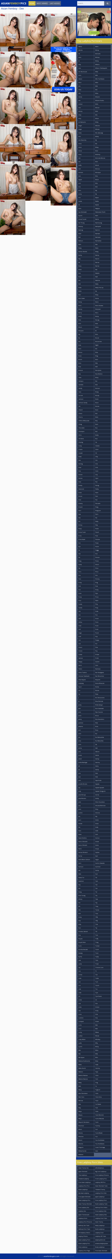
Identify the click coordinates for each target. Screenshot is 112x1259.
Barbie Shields (82, 251)
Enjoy (80, 528)
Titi (96, 931)
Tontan (97, 946)
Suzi (96, 874)
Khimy (80, 899)
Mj (96, 140)
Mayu (80, 1118)
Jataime (80, 726)
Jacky (79, 705)
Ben (79, 295)
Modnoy (97, 154)
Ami (79, 107)
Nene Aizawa (99, 305)
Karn (79, 863)
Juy (79, 816)
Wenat (97, 1036)
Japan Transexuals (83, 1214)
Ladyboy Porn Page (84, 1250)
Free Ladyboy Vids (100, 1211)
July (79, 805)
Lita (79, 1010)
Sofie (96, 831)
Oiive (96, 449)
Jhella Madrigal (82, 762)
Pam (96, 496)
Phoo (96, 572)
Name (97, 219)
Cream (80, 449)
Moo (96, 176)
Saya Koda (98, 780)
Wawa (97, 1032)
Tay (96, 903)
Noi (96, 381)
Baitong (80, 230)
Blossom (80, 331)
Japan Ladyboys (99, 1197)
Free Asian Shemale (101, 1250)
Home (32, 3)
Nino (96, 359)
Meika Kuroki (82, 1151)
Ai (79, 61)
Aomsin (80, 172)
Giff (79, 618)
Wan (96, 1028)
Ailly (79, 64)
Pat (96, 518)
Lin (79, 996)
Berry (80, 313)
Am (79, 100)
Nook (96, 399)
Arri (79, 197)
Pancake (97, 503)
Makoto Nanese (83, 1079)
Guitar (80, 654)
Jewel (80, 759)
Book (79, 356)
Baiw (79, 233)
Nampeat (98, 226)
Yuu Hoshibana (99, 1144)
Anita (79, 133)
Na (96, 194)
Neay (96, 295)
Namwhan (98, 241)
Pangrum (98, 510)
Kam (79, 831)
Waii (96, 1025)
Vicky (96, 1010)
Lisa (79, 1003)
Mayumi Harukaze (83, 1122)
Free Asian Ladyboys (84, 1182)
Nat (96, 269)
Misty (96, 122)
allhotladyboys (99, 1168)
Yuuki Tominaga (100, 1147)
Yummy (97, 1126)
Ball (79, 237)
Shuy (96, 809)
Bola (79, 345)
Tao (96, 888)
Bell (79, 284)
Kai (79, 827)
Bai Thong (81, 223)
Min (96, 89)
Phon (96, 568)
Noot (96, 410)
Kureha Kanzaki (83, 949)
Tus (96, 989)
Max (79, 1104)
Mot (96, 187)
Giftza (80, 622)
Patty (96, 521)
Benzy (80, 309)
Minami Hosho (99, 100)
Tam (96, 881)
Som (96, 834)
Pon (96, 615)
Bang (79, 248)
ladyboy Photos (83, 1236)
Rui (96, 733)
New (96, 323)
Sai (96, 744)
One (96, 464)
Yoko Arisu (98, 1097)
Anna (79, 143)
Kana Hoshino (82, 838)
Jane (79, 712)
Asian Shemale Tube (101, 1186)
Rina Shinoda (99, 701)
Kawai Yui (81, 877)
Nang (96, 251)
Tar (96, 892)
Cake (79, 377)
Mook (97, 179)
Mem (96, 46)
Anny (79, 154)
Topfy (97, 956)
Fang (79, 561)
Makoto (80, 1072)
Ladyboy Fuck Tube (101, 1218)
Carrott (80, 395)
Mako (80, 1064)
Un (96, 1000)
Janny (80, 719)
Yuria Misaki (98, 1133)
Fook (79, 593)
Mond (97, 165)
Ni (96, 331)
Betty (80, 316)
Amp (79, 115)
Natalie (97, 273)
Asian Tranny (99, 1222)
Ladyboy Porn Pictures (85, 1222)
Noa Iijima (98, 370)
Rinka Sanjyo (99, 705)
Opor (96, 478)
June (79, 809)
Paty (96, 525)
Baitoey (80, 226)
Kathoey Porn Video (101, 1207)
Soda (96, 827)
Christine (81, 438)
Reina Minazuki (99, 683)
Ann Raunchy (82, 140)
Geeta (80, 608)
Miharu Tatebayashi (101, 68)
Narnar (97, 262)
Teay (96, 906)
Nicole (97, 338)
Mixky (97, 136)
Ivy (79, 694)
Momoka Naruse (100, 158)
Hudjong (80, 683)
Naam (97, 197)
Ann (79, 136)
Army (80, 194)
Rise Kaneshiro (99, 719)
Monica (97, 169)
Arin (79, 183)
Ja (78, 701)
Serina (97, 795)
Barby (80, 255)
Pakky (97, 489)
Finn (79, 579)
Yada (96, 1064)
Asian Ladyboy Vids (101, 1214)
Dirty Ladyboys (82, 1247)
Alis (79, 86)
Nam (96, 215)
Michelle (97, 54)
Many (80, 1090)
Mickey (97, 57)
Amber (80, 104)
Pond (96, 618)
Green (80, 651)
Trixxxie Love (99, 967)
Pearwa (97, 539)
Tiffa (96, 917)
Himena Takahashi (83, 676)
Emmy (80, 525)
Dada (79, 456)
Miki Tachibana (99, 79)
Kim (79, 913)
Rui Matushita (99, 741)
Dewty (80, 485)
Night (96, 345)
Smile (97, 820)
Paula (97, 528)
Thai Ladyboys (82, 1175)
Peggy (97, 550)
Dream (80, 507)
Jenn (79, 744)
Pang (96, 507)
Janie (79, 715)
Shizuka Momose (100, 805)
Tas (96, 895)
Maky (80, 1082)
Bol (79, 341)
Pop (96, 636)
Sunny (97, 870)
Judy (79, 791)
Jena (79, 741)
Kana (79, 834)
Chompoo (81, 431)
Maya (80, 1111)
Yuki (96, 1108)
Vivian (97, 1021)
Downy (80, 503)
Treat (97, 964)
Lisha (79, 1007)
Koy (79, 935)
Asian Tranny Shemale (85, 1204)
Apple (80, 179)
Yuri (96, 1129)
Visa (96, 1018)
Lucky (80, 1032)
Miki (96, 75)
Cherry (80, 417)
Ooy (96, 474)
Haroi (80, 665)
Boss (79, 363)
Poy (96, 651)
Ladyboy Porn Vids (100, 1193)
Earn (79, 510)
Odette (97, 446)
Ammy (80, 111)
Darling (80, 464)
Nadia (97, 201)
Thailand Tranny (100, 1189)
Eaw (79, 514)
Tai (96, 877)
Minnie (97, 107)
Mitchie (97, 125)
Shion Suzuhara (100, 802)
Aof (79, 161)
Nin (96, 349)
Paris (96, 514)
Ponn (96, 622)
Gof (79, 629)
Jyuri (79, 820)
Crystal (80, 453)
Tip (96, 928)
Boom (80, 359)
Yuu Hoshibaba (99, 1140)
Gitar (79, 626)
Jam (79, 708)
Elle (79, 518)
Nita (96, 363)
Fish (79, 586)
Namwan (98, 237)
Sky (96, 816)
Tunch (97, 985)
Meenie (80, 1144)
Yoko (96, 1093)
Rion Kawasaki (99, 708)
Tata (96, 899)
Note (96, 417)
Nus (96, 428)
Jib (79, 766)
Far (79, 568)
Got (79, 644)
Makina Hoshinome (84, 1061)
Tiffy (96, 921)
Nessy (97, 316)
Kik (79, 906)
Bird (79, 323)
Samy (97, 766)
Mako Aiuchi (82, 1068)
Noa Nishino (98, 374)
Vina (96, 1014)
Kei (79, 888)
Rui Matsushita (99, 737)
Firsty (80, 582)
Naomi (97, 259)
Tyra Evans (98, 996)
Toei (96, 935)
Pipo (96, 593)
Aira (79, 68)
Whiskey (97, 1039)
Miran (97, 118)
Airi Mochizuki (82, 72)
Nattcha (97, 280)
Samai (97, 755)
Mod (96, 151)
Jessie (80, 755)
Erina (79, 536)
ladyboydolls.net (100, 1240)
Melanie (80, 1154)
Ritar (96, 723)
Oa (96, 442)
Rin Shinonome (99, 697)
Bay (79, 259)
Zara (96, 1151)
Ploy (96, 604)
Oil (96, 453)
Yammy (97, 1068)
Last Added (55, 3)
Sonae (97, 841)
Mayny (80, 1115)
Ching (80, 424)
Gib (79, 611)
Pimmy (97, 579)
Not (96, 413)
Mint (96, 111)
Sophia (97, 852)
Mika (96, 72)
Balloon (80, 241)
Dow (79, 500)
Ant (79, 158)
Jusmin (80, 813)
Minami (97, 97)
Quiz (96, 665)
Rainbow (97, 669)
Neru (96, 313)
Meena (80, 1133)
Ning (96, 356)
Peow (97, 561)
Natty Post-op (99, 287)
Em (79, 521)
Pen (96, 554)
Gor (79, 640)
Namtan (97, 233)
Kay (79, 885)
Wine (96, 1050)
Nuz (96, 438)
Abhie (80, 46)
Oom (96, 471)
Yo (96, 1086)
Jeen (79, 733)
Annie (80, 151)
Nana (96, 248)
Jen (79, 737)
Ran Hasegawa (99, 672)
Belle (79, 291)
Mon (96, 161)
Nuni (96, 424)
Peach (97, 532)
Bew (79, 320)
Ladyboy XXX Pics (100, 1182)
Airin (79, 75)
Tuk (96, 974)
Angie (80, 129)
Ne (96, 291)
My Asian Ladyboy (83, 1193)
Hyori (80, 687)
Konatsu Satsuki (83, 931)
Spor (96, 856)
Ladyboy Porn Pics (83, 1186)
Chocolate (81, 428)
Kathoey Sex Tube (83, 1225)
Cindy (80, 446)
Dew (79, 482)
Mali (79, 1086)
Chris (79, 435)
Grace (80, 647)
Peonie (97, 557)
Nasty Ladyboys (99, 1225)
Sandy (97, 769)
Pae (96, 482)
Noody (97, 395)
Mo (96, 143)
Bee (79, 273)
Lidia (79, 992)
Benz (79, 305)
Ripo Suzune (99, 712)
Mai (79, 1054)
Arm (79, 190)
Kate (79, 874)
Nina (96, 352)
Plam (96, 600)
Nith (96, 367)
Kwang (80, 953)
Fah (79, 554)
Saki (96, 748)
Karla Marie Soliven (84, 859)
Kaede (80, 823)
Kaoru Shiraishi (82, 841)
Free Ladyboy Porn (101, 1200)
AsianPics (13, 3)
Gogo (80, 633)
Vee (96, 1003)
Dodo (80, 492)
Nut (96, 431)
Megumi (80, 1147)
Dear (79, 467)
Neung (97, 320)
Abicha (80, 50)
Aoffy (79, 165)
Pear (96, 536)
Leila (79, 978)
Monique (98, 172)
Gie (79, 615)
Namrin (97, 230)
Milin (96, 82)
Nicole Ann (98, 341)
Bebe (80, 269)
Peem (97, 546)
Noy (96, 420)
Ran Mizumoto (99, 676)
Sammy (97, 762)
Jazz (79, 730)
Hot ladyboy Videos (84, 1232)
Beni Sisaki (81, 298)
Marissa (80, 1100)
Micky (97, 61)
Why (96, 1043)
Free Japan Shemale (84, 1197)
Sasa (96, 777)
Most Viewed (42, 3)
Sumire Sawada (99, 863)
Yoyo (96, 1100)
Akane (80, 79)
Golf (79, 636)
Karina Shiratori (83, 852)
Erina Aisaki (81, 539)
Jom (79, 780)
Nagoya (97, 208)
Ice (79, 690)
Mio (96, 115)
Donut (80, 496)
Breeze (80, 370)
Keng (79, 892)
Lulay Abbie (81, 1039)
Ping (96, 582)
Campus (80, 381)
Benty (80, 302)
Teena (97, 910)
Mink (96, 104)
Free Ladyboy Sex (83, 1207)
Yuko (96, 1111)
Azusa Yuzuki (82, 219)
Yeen (96, 1075)
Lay (79, 967)
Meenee (80, 1136)
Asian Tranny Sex (83, 1168)
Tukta (97, 978)
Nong (96, 392)
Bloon (80, 327)
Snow (97, 823)
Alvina (80, 97)
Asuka (80, 201)
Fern (79, 572)
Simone (97, 813)
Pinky (97, 590)
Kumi (80, 946)
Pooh (96, 626)
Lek (79, 982)
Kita (79, 921)
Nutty (97, 435)
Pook (96, 629)
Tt (96, 971)
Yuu (96, 1136)
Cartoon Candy (82, 402)
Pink (96, 586)
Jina (79, 773)
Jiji (79, 769)
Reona (97, 690)
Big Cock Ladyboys (100, 1171)
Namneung (98, 223)
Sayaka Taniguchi (100, 791)
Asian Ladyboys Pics (84, 1200)
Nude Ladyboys (83, 1189)
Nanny (97, 255)
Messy (97, 50)
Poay (96, 608)
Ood (96, 467)
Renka (97, 687)
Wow (96, 1061)
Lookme (80, 1018)
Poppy (97, 640)
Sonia (97, 845)
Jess (79, 751)
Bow (79, 367)
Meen (80, 1129)
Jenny (80, 748)
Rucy (96, 730)
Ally (79, 93)
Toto (96, 960)
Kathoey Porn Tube (84, 1229)
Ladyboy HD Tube (100, 1236)
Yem (96, 1079)
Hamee (80, 658)
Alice (79, 82)
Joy (79, 787)
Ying (96, 1082)
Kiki (79, 910)
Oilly (96, 456)
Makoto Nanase (83, 1075)
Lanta (80, 964)
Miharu (97, 64)
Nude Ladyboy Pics (84, 1243)
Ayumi (80, 215)
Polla (96, 611)
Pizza (96, 597)
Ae (79, 54)
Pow (96, 647)
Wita (96, 1054)
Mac (79, 1050)
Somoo (97, 838)
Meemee (81, 1126)
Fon (79, 590)
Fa (79, 550)
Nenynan (98, 309)
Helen (80, 669)
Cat (79, 406)
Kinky (80, 917)
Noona (97, 406)
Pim (96, 575)
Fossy (80, 597)
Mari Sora (81, 1097)
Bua (79, 374)
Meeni (80, 1140)
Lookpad (81, 1021)
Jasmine (80, 723)
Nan (96, 244)
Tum (96, 982)
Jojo (79, 777)
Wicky (97, 1046)
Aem (79, 57)
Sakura (97, 751)
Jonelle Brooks (82, 784)
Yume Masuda (99, 1118)
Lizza (79, 1014)
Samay (97, 759)
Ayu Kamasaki (82, 212)
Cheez (80, 413)
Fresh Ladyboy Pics (101, 1179)
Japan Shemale (82, 1171)
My (96, 190)
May (79, 1108)
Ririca (97, 715)
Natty (96, 284)
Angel (80, 125)
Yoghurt (97, 1090)
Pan (96, 500)
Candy (80, 388)
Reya (96, 694)
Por (96, 644)
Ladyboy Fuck (99, 1232)
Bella (79, 287)
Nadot (97, 205)
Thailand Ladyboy (83, 1179)
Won (96, 1057)
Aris (79, 187)
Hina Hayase (82, 679)
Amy (79, 118)
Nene (97, 302)
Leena (80, 974)
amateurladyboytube (101, 1243)
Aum (79, 208)
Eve (79, 543)
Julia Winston (82, 798)
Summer (98, 867)
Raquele (97, 679)
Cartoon (80, 399)
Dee (79, 471)
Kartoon (80, 867)
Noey (96, 377)
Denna (80, 478)
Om (96, 460)
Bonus (80, 352)
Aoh (79, 169)
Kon (79, 928)
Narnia (97, 266)
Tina (96, 924)
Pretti (97, 658)
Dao (79, 460)
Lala (79, 960)
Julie (79, 802)
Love (79, 1028)
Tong (96, 942)
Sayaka (97, 784)
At (79, 205)
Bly (79, 334)
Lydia (80, 1043)
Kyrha (80, 956)
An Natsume (82, 122)
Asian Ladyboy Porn (84, 1240)
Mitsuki (97, 129)
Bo (79, 338)
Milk (96, 86)
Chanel (80, 410)
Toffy (96, 939)
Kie (79, 903)
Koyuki (80, 939)
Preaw (97, 654)
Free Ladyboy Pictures (102, 1175)
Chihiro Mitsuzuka (83, 420)
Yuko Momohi (99, 1115)
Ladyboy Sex (82, 1211)
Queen (97, 661)
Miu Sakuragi (99, 133)
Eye (79, 546)
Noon (97, 402)
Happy (80, 661)
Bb (79, 262)
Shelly (97, 798)
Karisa (80, 856)
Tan (96, 885)
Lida (79, 989)
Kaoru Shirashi (82, 845)
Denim (80, 474)
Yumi (96, 1122)
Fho (79, 575)
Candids (80, 384)
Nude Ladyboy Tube (101, 1204)
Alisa (79, 89)
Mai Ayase (81, 1057)
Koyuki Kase (82, 942)
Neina (97, 298)
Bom (79, 349)
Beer (79, 277)
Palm (96, 492)
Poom (97, 633)
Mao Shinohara (82, 1093)
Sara (96, 773)
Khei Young (81, 895)
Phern (97, 564)
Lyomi (80, 1046)
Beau (79, 266)
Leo (79, 985)
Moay (97, 147)
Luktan (80, 1036)
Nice (96, 334)
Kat (79, 870)
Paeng (97, 485)
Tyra (96, 992)
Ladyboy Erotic (82, 1218)
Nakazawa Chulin (100, 212)
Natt (96, 277)
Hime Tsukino (82, 672)
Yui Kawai (98, 1104)
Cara (79, 392)
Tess (96, 913)
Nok (96, 384)
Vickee (97, 1007)
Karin (80, 849)
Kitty (79, 924)
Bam (79, 244)
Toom (97, 949)
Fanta (80, 564)
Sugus (97, 859)
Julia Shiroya (82, 795)
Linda (80, 1000)
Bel (79, 280)
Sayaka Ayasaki (99, 787)
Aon (79, 176)
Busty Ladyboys (99, 1247)
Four (79, 600)
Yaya (96, 1072)
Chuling (80, 442)
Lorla (79, 1025)
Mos (96, 183)
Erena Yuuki (82, 532)
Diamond (81, 489)
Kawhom (81, 881)
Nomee (97, 388)
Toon (96, 953)
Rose (96, 726)
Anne (80, 147)
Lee (79, 971)
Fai (79, 557)
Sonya (97, 849)
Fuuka (80, 604)
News (97, 327)
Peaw (97, 543)
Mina (96, 93)
